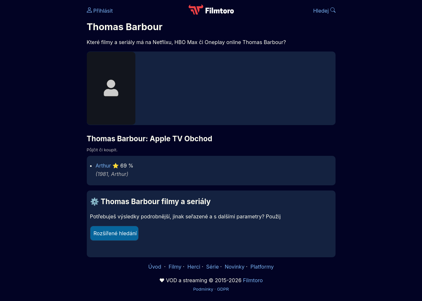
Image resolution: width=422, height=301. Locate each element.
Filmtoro (253, 280)
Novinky (235, 266)
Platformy (262, 266)
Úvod (155, 266)
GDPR (223, 289)
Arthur (103, 165)
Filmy (174, 266)
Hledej (324, 10)
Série (212, 266)
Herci (193, 266)
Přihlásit (100, 10)
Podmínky (203, 289)
